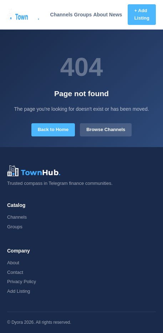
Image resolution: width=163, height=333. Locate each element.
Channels (61, 14)
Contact (15, 272)
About (100, 14)
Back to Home (53, 129)
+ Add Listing (141, 14)
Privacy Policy (21, 281)
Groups (83, 14)
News (115, 14)
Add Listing (18, 291)
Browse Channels (105, 129)
